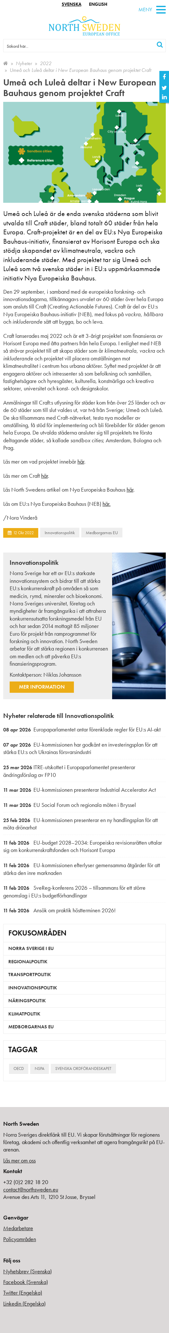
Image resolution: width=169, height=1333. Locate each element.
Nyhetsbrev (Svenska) (27, 1271)
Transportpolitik (29, 974)
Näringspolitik (27, 1000)
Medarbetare (18, 1228)
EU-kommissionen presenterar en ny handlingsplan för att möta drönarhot (80, 823)
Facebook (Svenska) (25, 1282)
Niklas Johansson (62, 674)
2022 (45, 63)
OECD (18, 1068)
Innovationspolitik (60, 532)
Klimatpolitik (24, 1014)
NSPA (39, 1068)
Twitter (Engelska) (22, 1292)
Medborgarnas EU (102, 532)
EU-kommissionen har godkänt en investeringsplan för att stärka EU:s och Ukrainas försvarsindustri (80, 748)
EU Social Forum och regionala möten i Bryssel (69, 805)
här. (106, 503)
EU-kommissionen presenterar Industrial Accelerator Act (79, 789)
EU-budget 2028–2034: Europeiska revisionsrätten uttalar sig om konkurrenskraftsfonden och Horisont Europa (82, 846)
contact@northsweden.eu (30, 1189)
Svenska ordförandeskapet (83, 1068)
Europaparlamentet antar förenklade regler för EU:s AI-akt (82, 729)
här (80, 461)
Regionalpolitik (28, 961)
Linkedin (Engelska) (24, 1303)
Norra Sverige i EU (31, 948)
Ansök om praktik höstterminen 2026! (59, 910)
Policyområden (19, 1239)
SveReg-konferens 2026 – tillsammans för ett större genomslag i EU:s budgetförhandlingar (74, 891)
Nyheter (24, 63)
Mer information (42, 686)
